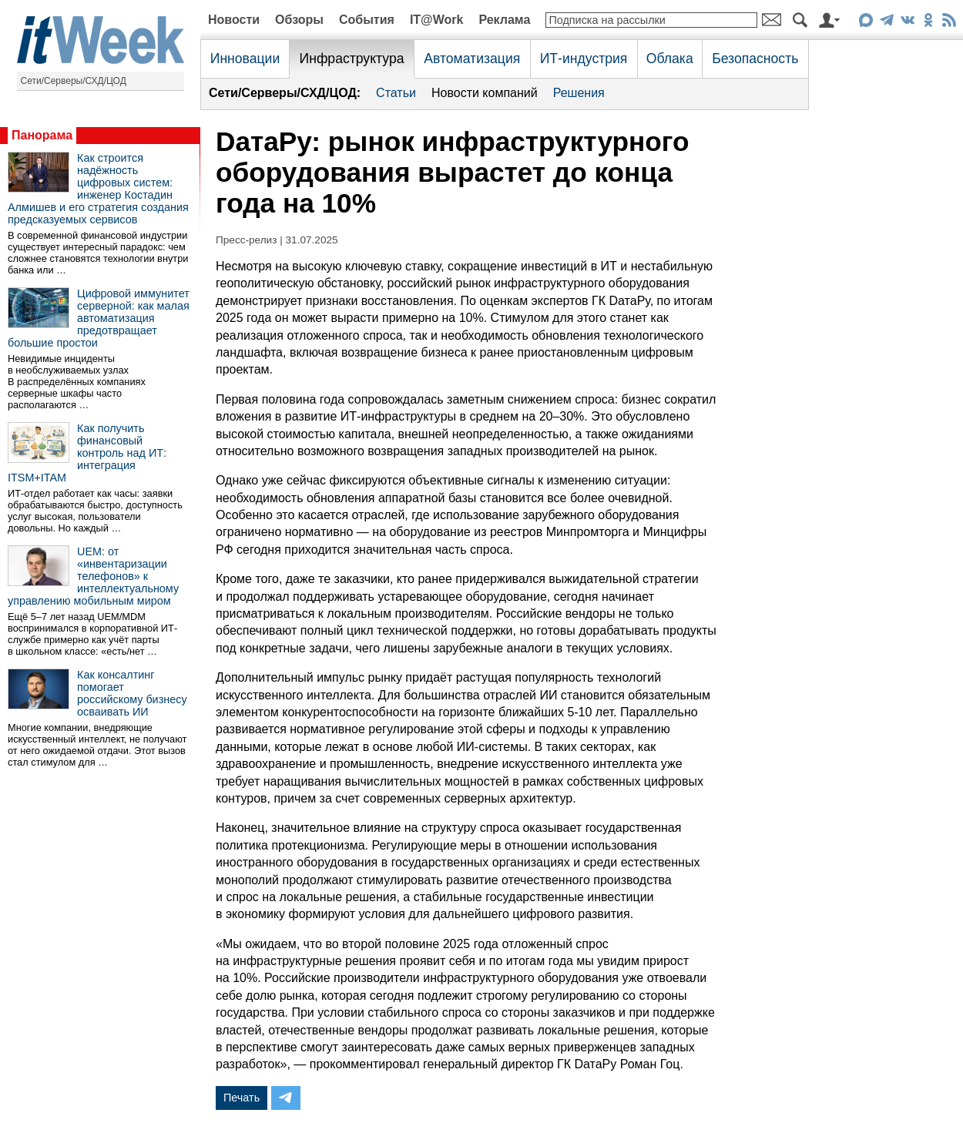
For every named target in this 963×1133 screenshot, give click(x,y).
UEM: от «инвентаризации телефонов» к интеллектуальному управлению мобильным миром (93, 576)
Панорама (42, 135)
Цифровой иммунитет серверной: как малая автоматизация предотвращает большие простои (99, 318)
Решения (579, 92)
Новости (234, 19)
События (366, 19)
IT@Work (437, 19)
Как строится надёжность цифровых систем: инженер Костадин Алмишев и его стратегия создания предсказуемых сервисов (98, 189)
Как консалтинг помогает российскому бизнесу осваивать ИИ (132, 693)
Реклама (504, 19)
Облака (669, 58)
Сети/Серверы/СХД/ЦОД (73, 80)
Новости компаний (484, 92)
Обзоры (299, 19)
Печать (241, 1097)
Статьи (396, 92)
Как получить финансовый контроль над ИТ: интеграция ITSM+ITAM (87, 453)
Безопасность (755, 58)
